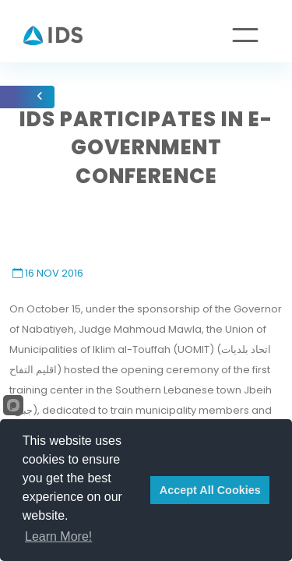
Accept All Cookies (210, 490)
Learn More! (58, 536)
